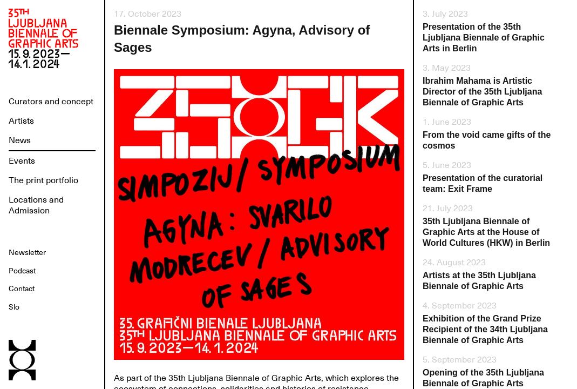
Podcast (22, 271)
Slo (14, 307)
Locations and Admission (36, 205)
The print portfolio (43, 180)
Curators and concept (51, 101)
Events (22, 161)
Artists (21, 121)
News (20, 140)
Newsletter (27, 252)
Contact (22, 288)
